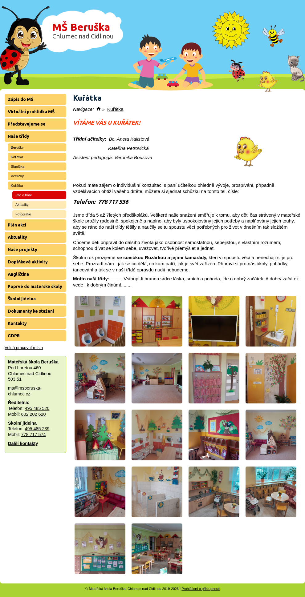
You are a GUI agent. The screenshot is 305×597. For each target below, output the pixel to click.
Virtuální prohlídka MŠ (31, 111)
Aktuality (22, 204)
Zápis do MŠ (20, 99)
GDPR (14, 335)
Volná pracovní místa (24, 347)
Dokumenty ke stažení (31, 311)
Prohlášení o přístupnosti (200, 589)
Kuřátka (17, 185)
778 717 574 (33, 434)
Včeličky (17, 176)
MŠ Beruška (83, 30)
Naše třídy (18, 136)
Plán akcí (17, 224)
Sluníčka (17, 166)
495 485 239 (37, 428)
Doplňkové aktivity (28, 261)
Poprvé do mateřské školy (35, 286)
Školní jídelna (22, 298)
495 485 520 (37, 408)
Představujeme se (27, 124)
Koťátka (17, 157)
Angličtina (18, 274)
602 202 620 (33, 414)
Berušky (17, 147)
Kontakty (17, 323)
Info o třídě (23, 195)
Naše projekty (22, 249)
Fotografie (23, 214)
